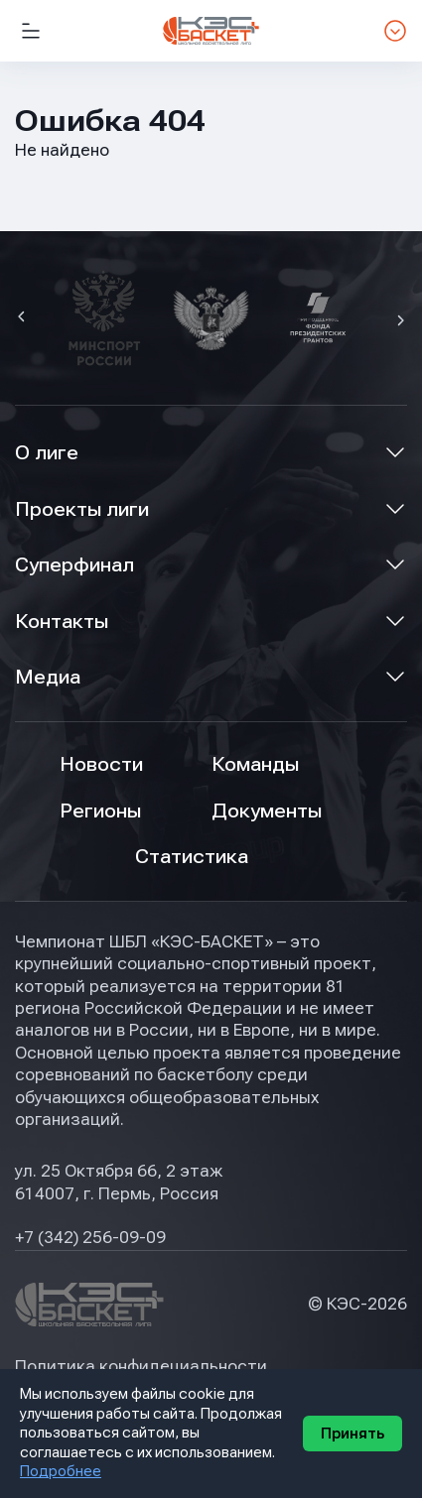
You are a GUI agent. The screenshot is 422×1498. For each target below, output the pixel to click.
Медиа (47, 677)
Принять (352, 1433)
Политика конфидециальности (141, 1366)
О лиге (46, 452)
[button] (24, 318)
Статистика (191, 856)
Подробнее (60, 1471)
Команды (255, 764)
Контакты (61, 621)
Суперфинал (74, 565)
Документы (266, 811)
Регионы (100, 811)
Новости (101, 764)
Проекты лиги (82, 509)
